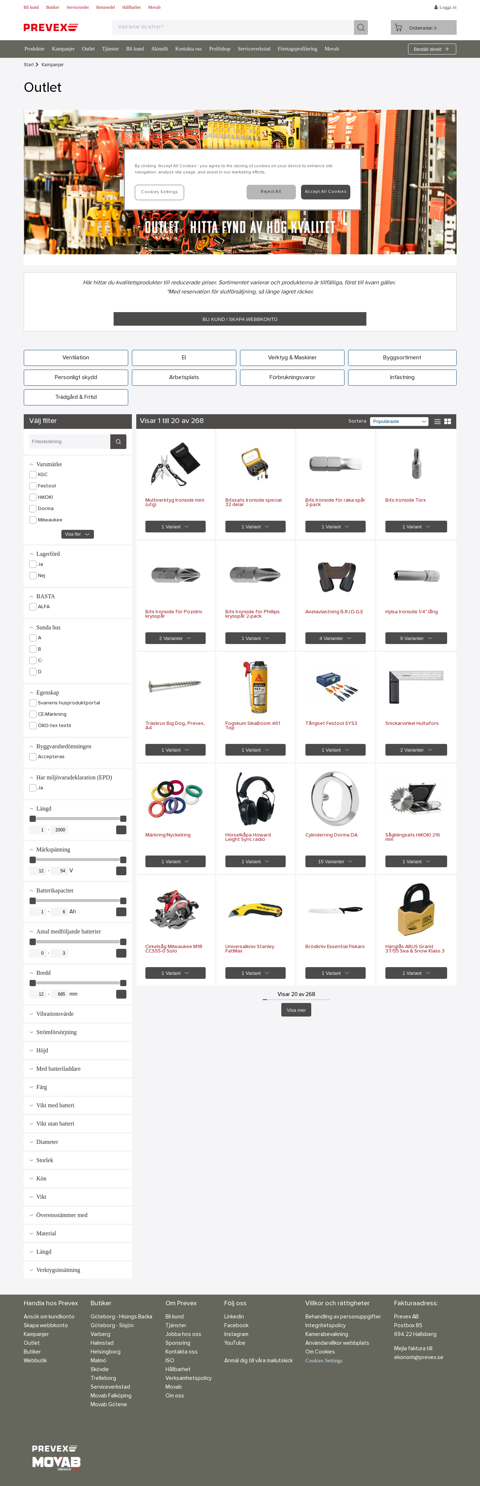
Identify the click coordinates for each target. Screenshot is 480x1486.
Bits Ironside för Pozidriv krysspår (173, 614)
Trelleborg (103, 1378)
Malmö (98, 1361)
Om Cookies (320, 1352)
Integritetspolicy (325, 1326)
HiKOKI (45, 497)
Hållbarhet (131, 7)
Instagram (236, 1334)
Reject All (271, 192)
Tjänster (110, 49)
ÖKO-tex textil (54, 726)
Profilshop (220, 49)
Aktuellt (159, 49)
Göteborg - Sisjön (112, 1326)
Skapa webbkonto (46, 1326)
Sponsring (177, 1343)
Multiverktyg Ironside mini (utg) (174, 502)
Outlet (88, 49)
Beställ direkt (432, 49)
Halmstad (102, 1343)
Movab (154, 7)
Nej (41, 576)
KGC (42, 475)
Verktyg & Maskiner (292, 357)
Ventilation (75, 357)
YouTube (234, 1343)
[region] (242, 179)
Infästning (402, 377)
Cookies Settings (323, 1360)
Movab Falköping (111, 1396)
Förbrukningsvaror (292, 377)
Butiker (52, 7)
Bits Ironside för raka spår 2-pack (335, 502)
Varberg (100, 1334)
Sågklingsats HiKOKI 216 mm (412, 837)
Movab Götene (109, 1405)
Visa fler (77, 534)
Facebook (236, 1326)
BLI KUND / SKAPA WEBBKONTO (239, 319)
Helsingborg (106, 1352)
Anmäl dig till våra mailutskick (258, 1361)
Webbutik (35, 1361)
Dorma (46, 509)
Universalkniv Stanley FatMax (249, 949)
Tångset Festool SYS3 (331, 724)
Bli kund (31, 7)
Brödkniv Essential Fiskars (335, 947)
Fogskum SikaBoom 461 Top (252, 726)
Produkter (34, 49)
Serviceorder (77, 7)
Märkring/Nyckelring (168, 835)
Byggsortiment (402, 357)
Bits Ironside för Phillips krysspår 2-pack (252, 614)
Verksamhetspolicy (188, 1378)
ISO (169, 1361)
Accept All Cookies (325, 192)
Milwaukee (50, 520)
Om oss (174, 1396)
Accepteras (51, 757)
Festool (47, 486)
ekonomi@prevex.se (418, 1357)
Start (29, 65)
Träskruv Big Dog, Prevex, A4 (175, 726)
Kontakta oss (188, 49)
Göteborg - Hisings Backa (121, 1317)
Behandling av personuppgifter (343, 1317)
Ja (40, 564)
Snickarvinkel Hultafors (412, 724)
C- (40, 661)
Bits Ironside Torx (405, 500)
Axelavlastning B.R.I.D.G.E (334, 612)
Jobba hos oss (183, 1334)
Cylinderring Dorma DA (331, 835)
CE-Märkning (52, 714)
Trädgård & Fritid (76, 397)
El (184, 357)
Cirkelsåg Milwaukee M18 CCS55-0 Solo (173, 949)
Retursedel (105, 7)
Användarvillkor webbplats (337, 1343)
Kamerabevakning (326, 1334)
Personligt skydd (76, 377)
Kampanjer (63, 49)
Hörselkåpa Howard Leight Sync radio (248, 837)
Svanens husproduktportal (69, 703)
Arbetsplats (184, 377)
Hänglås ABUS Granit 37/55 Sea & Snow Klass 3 (415, 949)
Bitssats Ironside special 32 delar (253, 502)
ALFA (44, 607)
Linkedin (234, 1317)
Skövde (100, 1369)
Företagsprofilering (297, 49)
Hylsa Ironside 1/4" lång (411, 612)
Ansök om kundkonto (49, 1317)
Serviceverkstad (254, 49)
